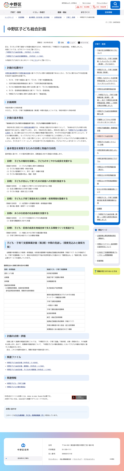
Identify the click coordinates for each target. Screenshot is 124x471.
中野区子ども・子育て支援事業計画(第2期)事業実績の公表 (107, 200)
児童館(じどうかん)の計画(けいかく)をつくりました (106, 121)
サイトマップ (77, 459)
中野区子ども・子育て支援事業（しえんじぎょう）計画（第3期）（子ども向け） (107, 61)
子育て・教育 (70, 17)
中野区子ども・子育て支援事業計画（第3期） (107, 71)
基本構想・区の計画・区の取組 (39, 17)
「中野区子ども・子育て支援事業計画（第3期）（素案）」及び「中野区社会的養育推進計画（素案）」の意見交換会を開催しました (107, 100)
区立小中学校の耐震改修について (107, 190)
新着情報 (100, 261)
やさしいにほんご (102, 3)
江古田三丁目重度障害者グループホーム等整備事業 (107, 254)
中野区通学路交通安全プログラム (107, 160)
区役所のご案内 (23, 458)
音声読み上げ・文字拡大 (69, 3)
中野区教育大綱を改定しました (107, 151)
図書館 (99, 208)
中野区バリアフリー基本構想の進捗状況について (107, 245)
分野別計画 (58, 17)
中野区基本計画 (24, 73)
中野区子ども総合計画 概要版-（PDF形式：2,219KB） (26, 366)
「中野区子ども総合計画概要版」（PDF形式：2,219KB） (24, 56)
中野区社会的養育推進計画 (106, 89)
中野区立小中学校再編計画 (106, 175)
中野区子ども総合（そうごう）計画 (106, 143)
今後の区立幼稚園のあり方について (107, 51)
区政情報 (21, 17)
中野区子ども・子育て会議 (16, 383)
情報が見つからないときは (107, 271)
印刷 (62, 42)
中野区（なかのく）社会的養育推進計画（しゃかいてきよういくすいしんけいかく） (107, 80)
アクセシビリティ (89, 459)
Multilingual (87, 3)
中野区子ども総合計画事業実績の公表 (107, 112)
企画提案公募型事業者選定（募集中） (106, 237)
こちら (35, 60)
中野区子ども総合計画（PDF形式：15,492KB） (23, 362)
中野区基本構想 (10, 73)
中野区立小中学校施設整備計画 (107, 182)
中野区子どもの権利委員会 (16, 387)
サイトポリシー (53, 459)
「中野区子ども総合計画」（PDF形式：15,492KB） (22, 52)
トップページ (9, 17)
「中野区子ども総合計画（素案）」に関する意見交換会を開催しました (107, 216)
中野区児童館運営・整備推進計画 (107, 129)
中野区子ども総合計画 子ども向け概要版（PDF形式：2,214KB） (29, 369)
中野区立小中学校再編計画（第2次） (106, 168)
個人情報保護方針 (65, 459)
